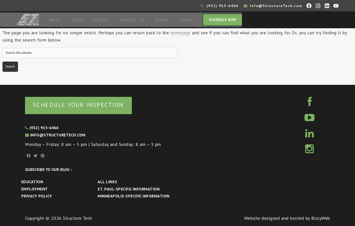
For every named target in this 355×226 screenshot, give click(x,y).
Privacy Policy (36, 195)
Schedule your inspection (84, 104)
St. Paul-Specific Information (129, 188)
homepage (180, 34)
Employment (34, 188)
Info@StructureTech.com (273, 6)
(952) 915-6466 (219, 6)
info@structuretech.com (55, 134)
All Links (107, 181)
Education (32, 181)
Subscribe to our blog (48, 169)
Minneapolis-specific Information (133, 195)
